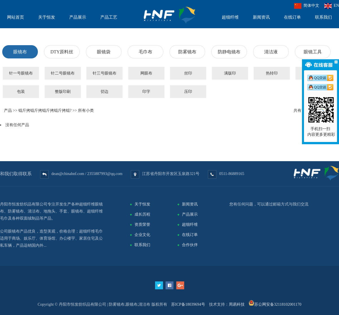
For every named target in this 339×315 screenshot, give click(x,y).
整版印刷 (63, 91)
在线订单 (190, 235)
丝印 (188, 73)
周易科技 (237, 304)
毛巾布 (145, 51)
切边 (104, 91)
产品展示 (190, 214)
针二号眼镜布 (63, 73)
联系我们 (142, 245)
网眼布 (146, 73)
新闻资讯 (190, 204)
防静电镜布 (229, 51)
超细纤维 (190, 224)
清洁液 (271, 51)
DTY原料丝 (62, 51)
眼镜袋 (103, 51)
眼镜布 (20, 51)
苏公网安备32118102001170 (277, 304)
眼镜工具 (313, 51)
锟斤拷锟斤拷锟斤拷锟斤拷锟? (44, 110)
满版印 (230, 73)
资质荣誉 (142, 224)
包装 (21, 91)
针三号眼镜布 (104, 73)
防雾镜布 (187, 51)
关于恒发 (142, 204)
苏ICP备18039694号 (188, 304)
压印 (188, 91)
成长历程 (142, 214)
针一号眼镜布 (21, 73)
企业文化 (142, 235)
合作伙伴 (190, 245)
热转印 (272, 73)
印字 (146, 91)
